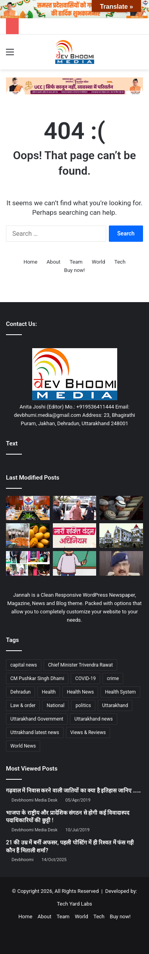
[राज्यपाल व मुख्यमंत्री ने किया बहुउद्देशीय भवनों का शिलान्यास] (28, 563)
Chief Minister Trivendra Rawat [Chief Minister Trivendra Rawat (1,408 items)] (80, 665)
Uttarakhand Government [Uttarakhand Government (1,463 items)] (36, 719)
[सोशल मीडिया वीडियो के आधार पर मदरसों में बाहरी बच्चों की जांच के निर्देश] (121, 508)
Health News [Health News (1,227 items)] (80, 692)
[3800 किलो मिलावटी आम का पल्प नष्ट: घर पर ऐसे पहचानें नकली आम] (28, 535)
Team (76, 262)
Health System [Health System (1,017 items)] (120, 692)
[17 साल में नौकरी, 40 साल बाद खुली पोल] (75, 563)
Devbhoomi (22, 859)
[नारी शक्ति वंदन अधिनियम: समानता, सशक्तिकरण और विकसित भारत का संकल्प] (75, 535)
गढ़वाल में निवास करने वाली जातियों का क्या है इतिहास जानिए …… (73, 790)
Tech (120, 262)
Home (30, 262)
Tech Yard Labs (74, 904)
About (53, 262)
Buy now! (74, 270)
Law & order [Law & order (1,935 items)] (22, 705)
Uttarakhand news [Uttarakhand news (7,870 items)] (93, 719)
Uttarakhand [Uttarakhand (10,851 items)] (115, 705)
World (98, 262)
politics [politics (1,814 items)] (83, 705)
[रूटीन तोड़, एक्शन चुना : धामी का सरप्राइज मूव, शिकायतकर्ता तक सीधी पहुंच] (75, 508)
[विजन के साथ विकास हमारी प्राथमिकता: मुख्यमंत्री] (28, 508)
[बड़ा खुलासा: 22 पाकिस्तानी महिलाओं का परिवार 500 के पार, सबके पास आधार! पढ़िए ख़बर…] (121, 563)
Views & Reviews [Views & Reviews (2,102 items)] (88, 732)
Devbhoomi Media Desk (34, 800)
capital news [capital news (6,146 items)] (23, 665)
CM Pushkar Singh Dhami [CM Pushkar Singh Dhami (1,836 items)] (37, 678)
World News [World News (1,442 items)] (23, 746)
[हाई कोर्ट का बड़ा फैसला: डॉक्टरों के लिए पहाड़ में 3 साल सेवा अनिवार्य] (121, 535)
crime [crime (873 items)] (113, 678)
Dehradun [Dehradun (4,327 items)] (20, 692)
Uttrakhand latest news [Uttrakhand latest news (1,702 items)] (34, 732)
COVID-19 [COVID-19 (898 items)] (85, 678)
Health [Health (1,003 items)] (49, 692)
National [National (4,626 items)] (55, 705)
